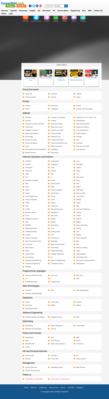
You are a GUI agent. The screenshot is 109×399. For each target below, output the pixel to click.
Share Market (29, 254)
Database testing (31, 231)
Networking (54, 225)
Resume (28, 359)
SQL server (54, 215)
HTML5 (53, 203)
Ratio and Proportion (83, 124)
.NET (78, 278)
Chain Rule (29, 127)
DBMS (53, 305)
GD (39, 8)
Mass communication (58, 244)
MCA (84, 8)
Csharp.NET (55, 161)
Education (54, 94)
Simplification (80, 120)
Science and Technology (84, 109)
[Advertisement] (54, 44)
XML (77, 206)
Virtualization (80, 263)
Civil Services (55, 340)
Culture (78, 105)
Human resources (31, 367)
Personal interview (31, 238)
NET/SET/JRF (30, 344)
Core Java (54, 275)
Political (78, 94)
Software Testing (56, 317)
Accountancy (29, 257)
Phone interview (81, 238)
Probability (54, 149)
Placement (46, 8)
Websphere (54, 212)
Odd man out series (82, 146)
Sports (78, 97)
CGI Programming (31, 196)
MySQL (53, 222)
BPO (77, 241)
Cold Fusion (55, 193)
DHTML (78, 199)
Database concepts (31, 180)
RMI (52, 174)
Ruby (27, 187)
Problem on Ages (31, 140)
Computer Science (57, 263)
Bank (27, 340)
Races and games (31, 143)
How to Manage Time (30, 75)
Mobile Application (57, 325)
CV (77, 355)
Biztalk (78, 222)
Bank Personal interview (33, 241)
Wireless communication (33, 329)
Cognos (78, 212)
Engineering (75, 8)
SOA (77, 183)
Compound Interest (57, 140)
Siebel (27, 190)
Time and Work (56, 133)
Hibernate (28, 171)
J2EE (27, 174)
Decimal (28, 120)
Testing (78, 228)
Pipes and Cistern (57, 127)
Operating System (31, 282)
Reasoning (23, 8)
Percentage (29, 136)
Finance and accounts (32, 370)
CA (52, 257)
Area (77, 140)
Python (78, 187)
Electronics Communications (85, 260)
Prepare (50, 3)
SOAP (78, 203)
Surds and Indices (57, 124)
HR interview (55, 238)
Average (79, 136)
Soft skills (54, 355)
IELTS (78, 340)
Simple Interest (81, 133)
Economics (54, 105)
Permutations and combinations (35, 149)
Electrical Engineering (58, 260)
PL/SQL (78, 302)
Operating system (31, 228)
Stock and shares (56, 146)
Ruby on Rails (80, 193)
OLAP (27, 215)
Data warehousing (57, 209)
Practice (61, 3)
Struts (78, 171)
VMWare (28, 267)
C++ (77, 174)
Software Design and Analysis (35, 317)
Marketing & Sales (57, 367)
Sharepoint (54, 164)
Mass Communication (58, 344)
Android (27, 235)
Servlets (53, 171)
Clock (27, 146)
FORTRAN (79, 190)
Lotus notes (80, 196)
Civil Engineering (81, 257)
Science (28, 105)
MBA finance (29, 247)
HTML (27, 203)
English (32, 8)
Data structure (55, 183)
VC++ (27, 177)
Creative (53, 97)
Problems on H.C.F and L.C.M (86, 117)
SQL (26, 222)
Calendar (79, 143)
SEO (77, 244)
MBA (90, 8)
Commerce (79, 344)
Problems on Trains (57, 130)
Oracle (53, 180)
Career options (81, 359)
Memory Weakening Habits (76, 75)
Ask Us (62, 387)
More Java (79, 275)
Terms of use (53, 387)
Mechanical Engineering (33, 260)
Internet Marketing (57, 251)
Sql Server (28, 305)
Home (26, 387)
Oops (78, 180)
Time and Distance (82, 130)
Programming (55, 282)
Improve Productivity (61, 75)
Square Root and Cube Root (34, 124)
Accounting (54, 247)
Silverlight (79, 164)
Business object (30, 212)
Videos (27, 347)
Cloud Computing (56, 190)
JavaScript (54, 206)
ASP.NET (28, 161)
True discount (80, 149)
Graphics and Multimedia (33, 293)
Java (52, 167)
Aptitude (13, 8)
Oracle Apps (55, 302)
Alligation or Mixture (31, 130)
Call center (28, 244)
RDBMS (28, 225)
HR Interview (29, 355)
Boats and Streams (82, 127)
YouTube (71, 387)
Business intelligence (83, 209)
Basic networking (81, 225)
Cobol (53, 199)
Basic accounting (81, 247)
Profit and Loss (56, 136)
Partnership (54, 152)
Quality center (55, 231)
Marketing (54, 241)
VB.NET (28, 164)
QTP (77, 231)
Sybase (53, 219)
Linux (78, 161)
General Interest (30, 97)
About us (34, 387)
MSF (77, 317)
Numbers (28, 117)
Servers (53, 329)
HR (54, 8)
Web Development (82, 290)
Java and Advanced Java (33, 275)
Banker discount (30, 152)
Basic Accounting (46, 74)
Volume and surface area (59, 143)
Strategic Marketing (57, 254)
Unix (52, 228)
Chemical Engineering (32, 263)
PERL (53, 187)
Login (11, 11)
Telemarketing (80, 254)
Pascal (53, 196)
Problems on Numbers (58, 117)
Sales (78, 251)
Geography (54, 109)
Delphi (27, 193)
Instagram (79, 387)
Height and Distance (32, 133)
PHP (52, 235)
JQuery (78, 167)
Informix (78, 219)
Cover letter (54, 359)
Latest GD (28, 94)
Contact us (43, 387)
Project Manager (91, 74)
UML (26, 183)
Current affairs (62, 8)
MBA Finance (80, 367)
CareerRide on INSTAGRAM (60, 379)
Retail (27, 251)
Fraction (53, 120)
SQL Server (80, 177)
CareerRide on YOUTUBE (34, 379)
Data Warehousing (31, 308)
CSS (26, 206)
